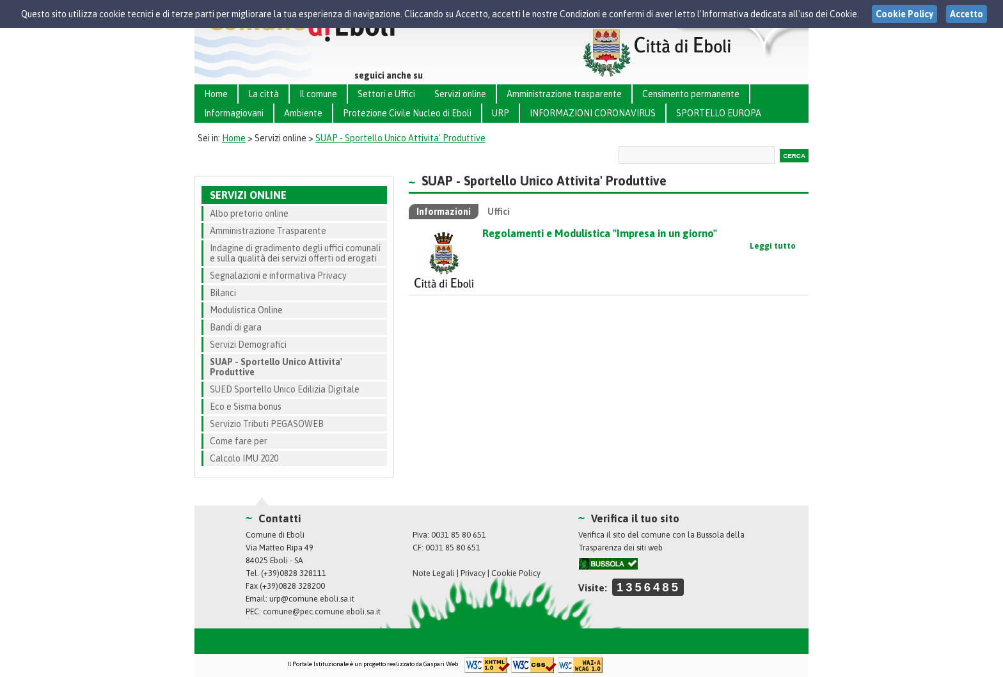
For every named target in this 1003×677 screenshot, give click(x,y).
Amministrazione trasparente (564, 94)
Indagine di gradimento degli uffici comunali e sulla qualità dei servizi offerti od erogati (295, 253)
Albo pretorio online (249, 213)
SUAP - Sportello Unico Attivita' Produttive (400, 138)
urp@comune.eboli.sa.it (311, 598)
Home (216, 94)
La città (263, 94)
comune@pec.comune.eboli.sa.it (322, 611)
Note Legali (434, 573)
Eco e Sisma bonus (245, 406)
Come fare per (238, 441)
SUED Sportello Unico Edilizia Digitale (284, 389)
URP (500, 113)
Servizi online (460, 94)
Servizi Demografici (248, 344)
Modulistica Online (246, 310)
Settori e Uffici (386, 94)
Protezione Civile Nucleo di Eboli (407, 113)
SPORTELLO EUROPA (718, 113)
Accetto (966, 14)
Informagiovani (234, 113)
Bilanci (223, 293)
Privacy (473, 573)
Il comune (318, 94)
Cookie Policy (516, 573)
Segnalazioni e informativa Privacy (278, 275)
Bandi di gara (236, 327)
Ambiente (303, 113)
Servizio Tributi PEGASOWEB (267, 424)
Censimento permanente (690, 94)
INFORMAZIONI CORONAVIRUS (593, 113)
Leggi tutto (773, 246)
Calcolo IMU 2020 (244, 458)
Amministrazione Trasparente (268, 231)
